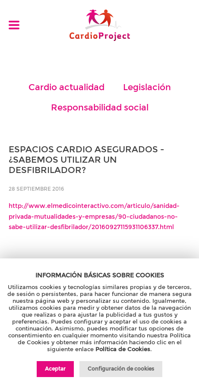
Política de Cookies (122, 349)
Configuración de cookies (121, 368)
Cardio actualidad (66, 87)
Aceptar (55, 368)
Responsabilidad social (99, 107)
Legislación (147, 87)
